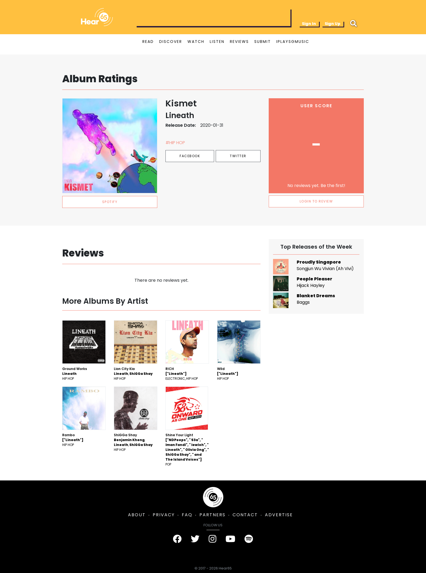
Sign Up (332, 23)
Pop (168, 464)
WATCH (195, 41)
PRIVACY (164, 515)
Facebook (190, 156)
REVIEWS (239, 41)
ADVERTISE (279, 515)
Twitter (238, 156)
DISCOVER (170, 41)
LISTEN (217, 41)
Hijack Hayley (311, 285)
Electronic (175, 378)
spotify (110, 202)
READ (148, 41)
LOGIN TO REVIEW (316, 201)
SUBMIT (262, 41)
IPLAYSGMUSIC (292, 41)
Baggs (303, 302)
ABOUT (137, 515)
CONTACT (245, 515)
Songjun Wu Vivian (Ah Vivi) (325, 268)
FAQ (187, 515)
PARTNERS (212, 515)
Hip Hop (68, 378)
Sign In (309, 23)
